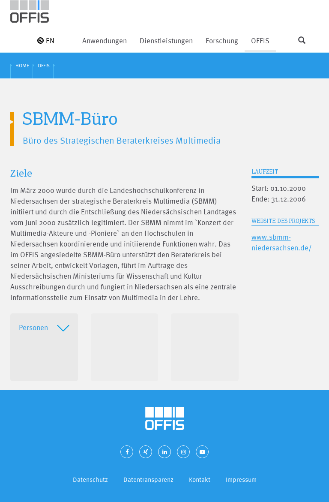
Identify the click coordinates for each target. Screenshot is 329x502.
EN (45, 40)
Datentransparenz (148, 479)
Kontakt (199, 479)
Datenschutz (90, 479)
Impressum (241, 479)
